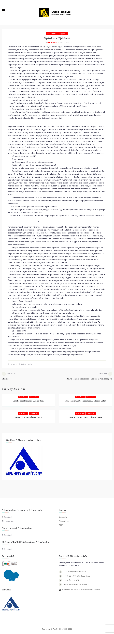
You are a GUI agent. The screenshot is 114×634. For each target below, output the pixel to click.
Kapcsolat (63, 516)
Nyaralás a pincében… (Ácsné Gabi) (85, 416)
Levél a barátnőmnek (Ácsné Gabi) (28, 399)
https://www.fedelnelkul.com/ (87, 588)
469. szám (80, 412)
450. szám (80, 396)
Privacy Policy (65, 520)
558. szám (51, 34)
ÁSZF (61, 524)
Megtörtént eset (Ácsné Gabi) (28, 416)
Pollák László (52, 42)
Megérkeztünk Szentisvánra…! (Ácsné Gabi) (85, 399)
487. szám (23, 412)
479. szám (23, 396)
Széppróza (63, 34)
